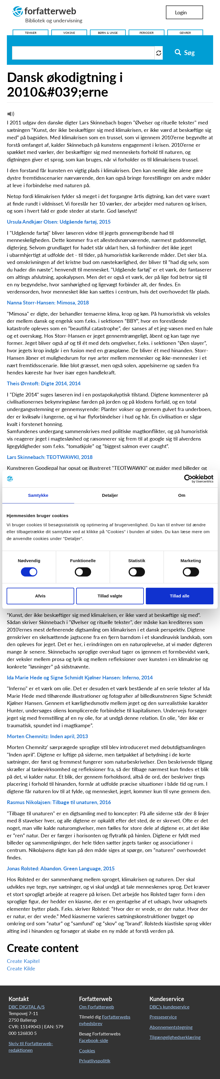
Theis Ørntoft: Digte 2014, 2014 (43, 383)
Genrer (185, 32)
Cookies (87, 1050)
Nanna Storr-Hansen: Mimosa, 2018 (48, 302)
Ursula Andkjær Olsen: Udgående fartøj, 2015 (59, 221)
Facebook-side (93, 1040)
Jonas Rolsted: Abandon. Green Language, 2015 (61, 868)
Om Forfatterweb (96, 1006)
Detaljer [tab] (110, 495)
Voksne (69, 32)
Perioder (147, 32)
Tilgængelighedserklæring (175, 1037)
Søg (185, 52)
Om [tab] (181, 495)
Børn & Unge (108, 32)
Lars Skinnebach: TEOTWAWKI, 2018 (50, 457)
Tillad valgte (110, 595)
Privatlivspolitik (94, 1060)
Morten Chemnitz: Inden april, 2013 (47, 736)
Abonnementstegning (171, 1027)
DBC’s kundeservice (169, 1006)
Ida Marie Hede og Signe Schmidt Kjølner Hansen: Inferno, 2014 (80, 677)
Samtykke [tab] (38, 495)
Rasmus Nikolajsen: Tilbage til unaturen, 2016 (59, 802)
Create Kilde (21, 968)
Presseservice (163, 1016)
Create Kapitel (23, 961)
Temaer (30, 32)
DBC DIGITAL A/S (27, 1006)
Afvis (40, 595)
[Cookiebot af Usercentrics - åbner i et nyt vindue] (188, 478)
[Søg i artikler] (83, 53)
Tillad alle (179, 595)
